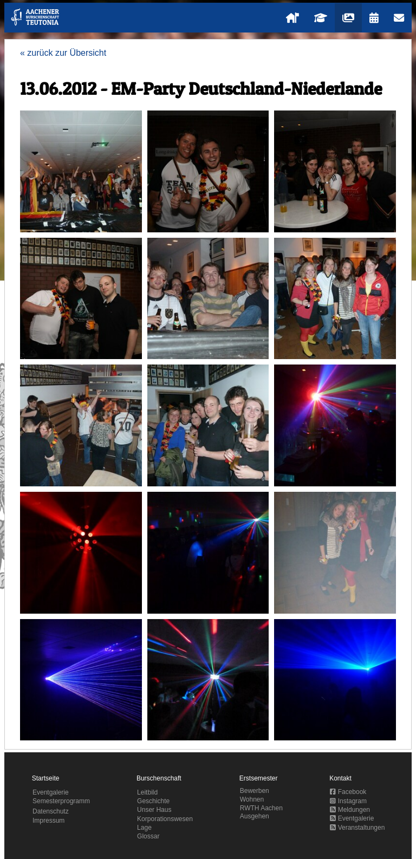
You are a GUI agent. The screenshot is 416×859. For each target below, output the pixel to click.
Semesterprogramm (61, 801)
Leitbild (147, 792)
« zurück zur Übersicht (63, 52)
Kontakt (340, 778)
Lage (144, 827)
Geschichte (153, 801)
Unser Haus (154, 810)
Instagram (348, 801)
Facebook (348, 792)
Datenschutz (50, 811)
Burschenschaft (158, 778)
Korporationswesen (165, 819)
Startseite (46, 778)
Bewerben (254, 791)
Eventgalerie (50, 792)
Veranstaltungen (357, 827)
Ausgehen (254, 816)
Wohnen (252, 799)
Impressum (48, 820)
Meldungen (350, 810)
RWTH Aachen (261, 808)
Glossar (148, 836)
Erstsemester (258, 778)
